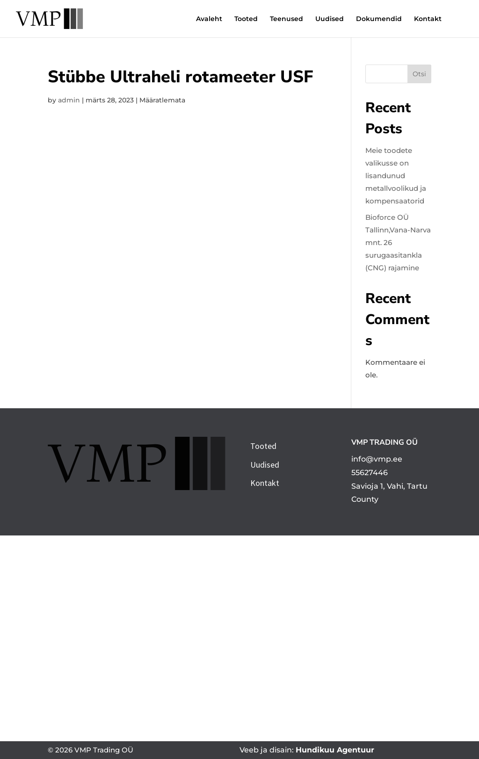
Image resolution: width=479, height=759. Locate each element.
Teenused (286, 19)
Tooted (246, 19)
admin (69, 100)
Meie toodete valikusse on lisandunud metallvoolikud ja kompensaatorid (395, 175)
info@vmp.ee (376, 459)
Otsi (419, 74)
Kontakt (428, 19)
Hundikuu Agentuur (335, 749)
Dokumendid (379, 19)
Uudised (329, 19)
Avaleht (209, 19)
